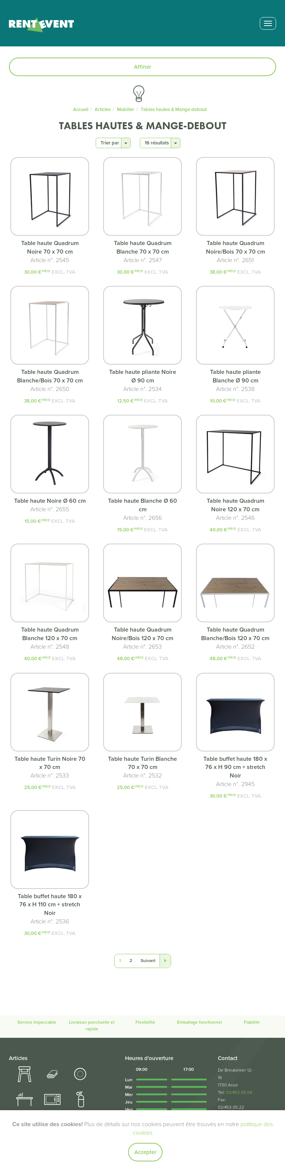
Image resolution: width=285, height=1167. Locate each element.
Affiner (142, 66)
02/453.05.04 (239, 1092)
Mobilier (125, 110)
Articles (103, 110)
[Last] (165, 960)
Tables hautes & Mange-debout (174, 110)
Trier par (114, 143)
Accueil (80, 110)
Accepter (145, 1152)
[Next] (148, 960)
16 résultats (161, 143)
